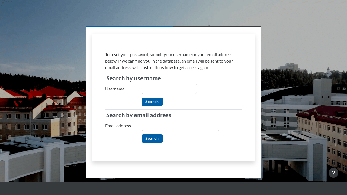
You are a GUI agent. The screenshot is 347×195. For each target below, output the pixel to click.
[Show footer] (333, 173)
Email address (118, 125)
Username (114, 88)
